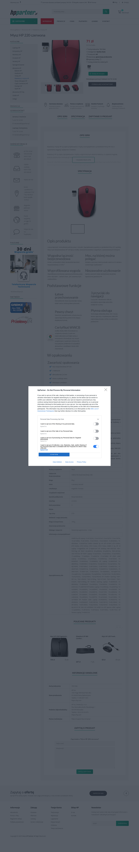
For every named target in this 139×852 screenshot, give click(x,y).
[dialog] (69, 426)
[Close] (106, 390)
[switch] (96, 423)
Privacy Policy (81, 462)
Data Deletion (57, 462)
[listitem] (69, 419)
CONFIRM (54, 454)
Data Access (69, 462)
